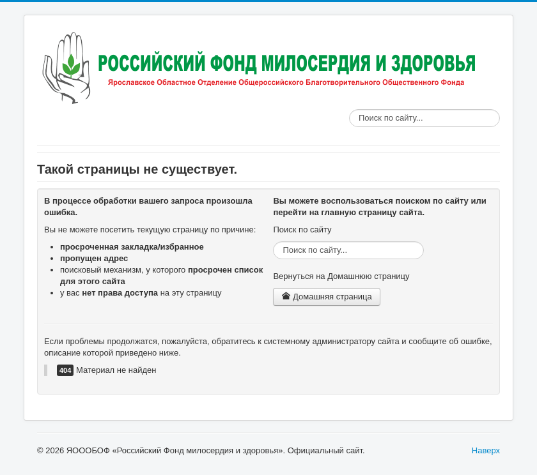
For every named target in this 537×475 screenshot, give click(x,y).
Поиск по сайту (349, 109)
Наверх (486, 450)
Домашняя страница (326, 296)
